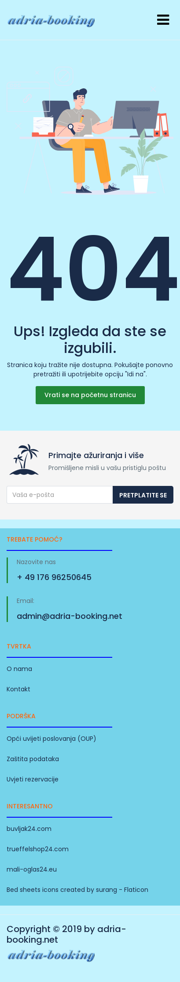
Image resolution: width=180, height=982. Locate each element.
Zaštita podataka (33, 759)
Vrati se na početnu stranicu (90, 395)
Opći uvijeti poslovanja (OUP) (51, 738)
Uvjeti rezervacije (33, 779)
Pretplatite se (143, 495)
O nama (19, 668)
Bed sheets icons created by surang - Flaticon (77, 889)
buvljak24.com (29, 828)
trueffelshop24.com (38, 849)
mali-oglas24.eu (32, 869)
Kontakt (18, 689)
